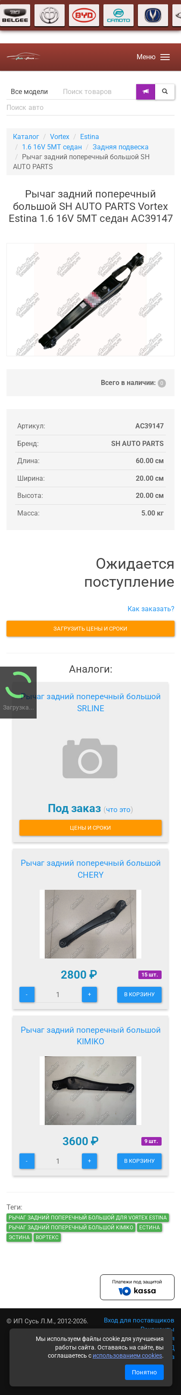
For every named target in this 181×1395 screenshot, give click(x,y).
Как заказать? (151, 609)
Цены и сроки (90, 828)
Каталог (26, 137)
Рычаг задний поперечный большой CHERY (91, 869)
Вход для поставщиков (139, 1320)
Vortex (59, 137)
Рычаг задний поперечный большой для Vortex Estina (88, 1218)
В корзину (139, 994)
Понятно (144, 1372)
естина (149, 1228)
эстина (19, 1237)
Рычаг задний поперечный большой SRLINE (91, 702)
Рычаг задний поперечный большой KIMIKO (91, 1036)
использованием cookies (127, 1355)
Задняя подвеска (121, 147)
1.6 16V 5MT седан (52, 147)
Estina (89, 137)
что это (118, 809)
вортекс (47, 1237)
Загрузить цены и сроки (90, 628)
